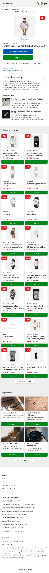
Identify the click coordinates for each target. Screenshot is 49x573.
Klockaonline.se (7, 4)
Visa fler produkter (24, 382)
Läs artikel (12, 424)
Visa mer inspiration (24, 460)
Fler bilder (24, 39)
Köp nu (18, 57)
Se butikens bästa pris (18, 52)
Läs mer (12, 162)
